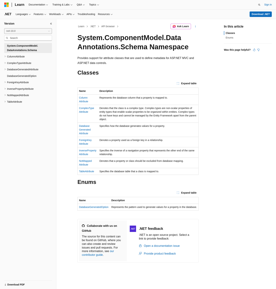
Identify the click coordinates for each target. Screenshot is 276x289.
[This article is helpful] (254, 50)
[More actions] (195, 26)
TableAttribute (86, 171)
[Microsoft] (6, 4)
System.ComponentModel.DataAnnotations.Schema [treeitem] (22, 48)
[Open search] (259, 5)
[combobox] (28, 31)
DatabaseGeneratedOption (93, 207)
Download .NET (261, 14)
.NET (93, 26)
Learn (81, 26)
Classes (230, 33)
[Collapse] (51, 23)
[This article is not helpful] (258, 50)
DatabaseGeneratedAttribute (85, 130)
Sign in (268, 4)
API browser (108, 26)
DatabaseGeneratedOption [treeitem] (21, 76)
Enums (229, 37)
